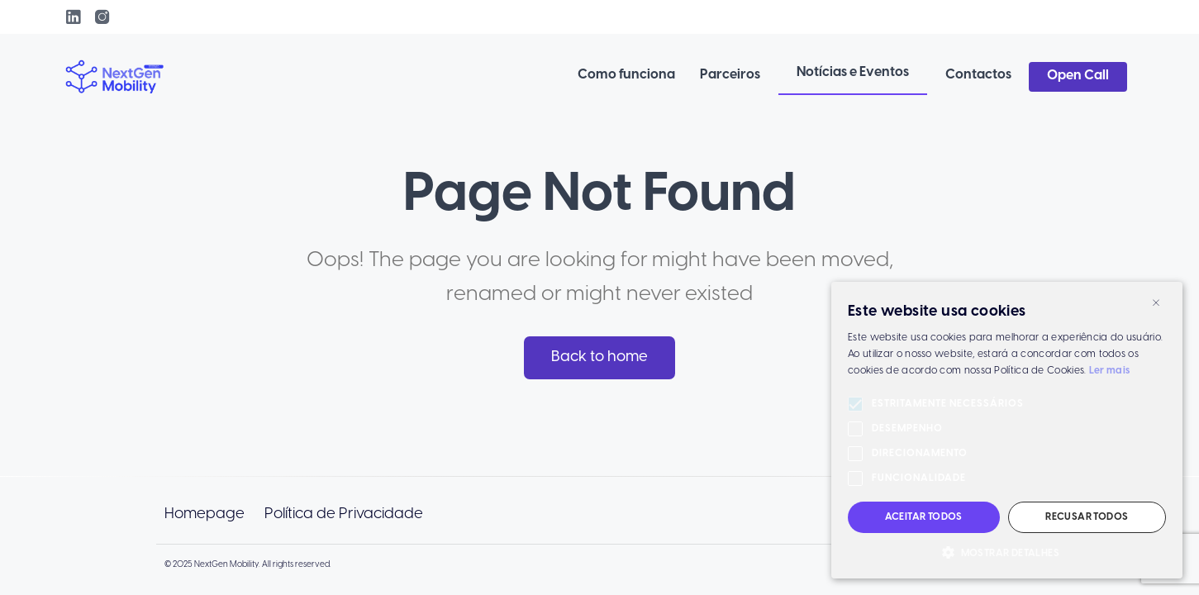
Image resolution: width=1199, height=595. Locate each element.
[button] (1007, 553)
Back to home (599, 357)
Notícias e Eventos (853, 72)
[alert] (1006, 430)
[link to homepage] (114, 77)
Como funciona (626, 75)
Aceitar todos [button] (924, 517)
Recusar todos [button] (1086, 517)
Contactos (978, 75)
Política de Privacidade (343, 514)
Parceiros (730, 75)
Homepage (204, 514)
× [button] (1156, 301)
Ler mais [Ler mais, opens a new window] (1109, 370)
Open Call (1078, 76)
